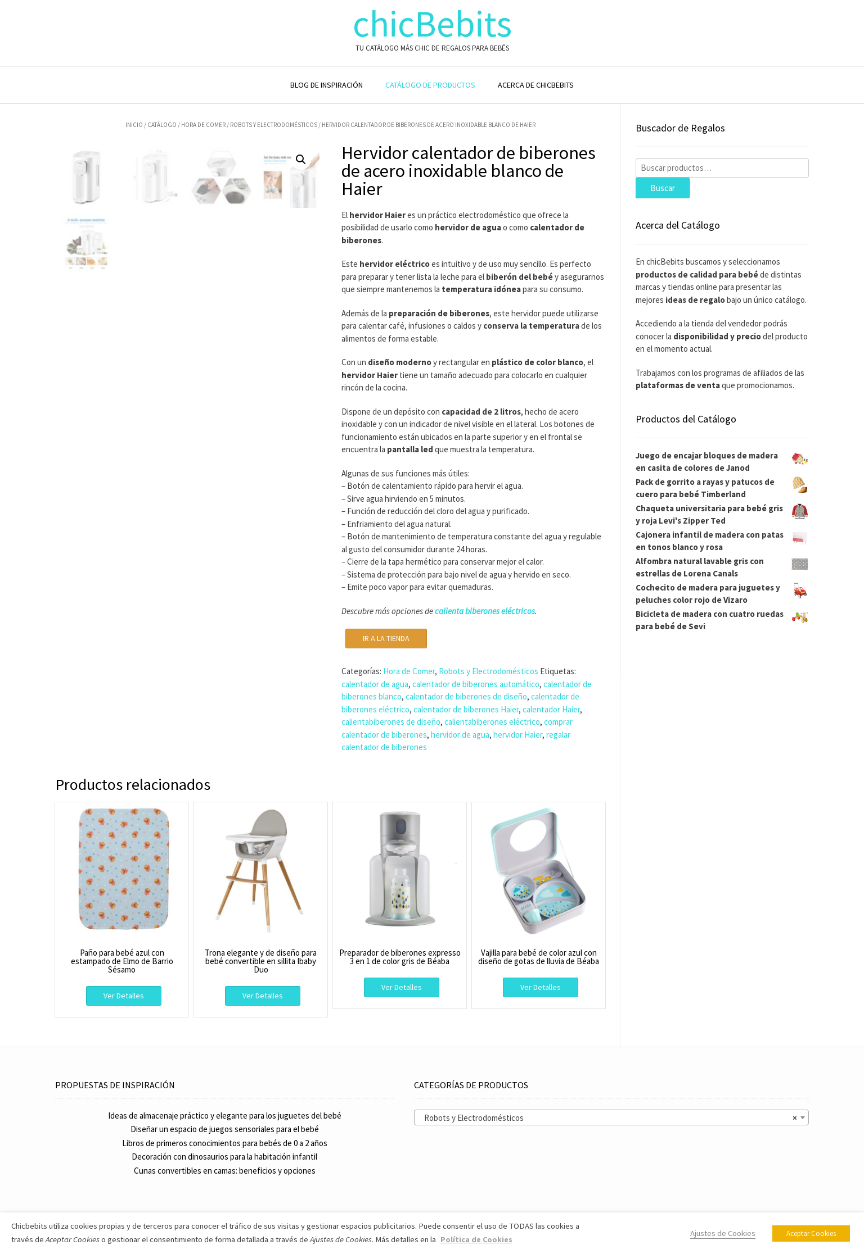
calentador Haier (551, 709)
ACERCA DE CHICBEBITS (536, 85)
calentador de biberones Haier (466, 709)
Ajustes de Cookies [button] (722, 1233)
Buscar (662, 188)
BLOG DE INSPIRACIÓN (326, 85)
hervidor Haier (517, 734)
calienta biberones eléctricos (485, 611)
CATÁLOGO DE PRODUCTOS (430, 85)
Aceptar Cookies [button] (811, 1233)
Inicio (134, 125)
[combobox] (611, 1117)
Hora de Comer (203, 125)
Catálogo (162, 125)
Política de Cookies (476, 1239)
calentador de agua (374, 684)
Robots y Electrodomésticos (273, 125)
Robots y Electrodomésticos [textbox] (608, 1118)
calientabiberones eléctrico (492, 721)
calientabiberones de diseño (390, 721)
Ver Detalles (124, 996)
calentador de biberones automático (475, 684)
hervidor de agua (460, 734)
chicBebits (432, 24)
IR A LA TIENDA (386, 638)
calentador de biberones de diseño (466, 696)
